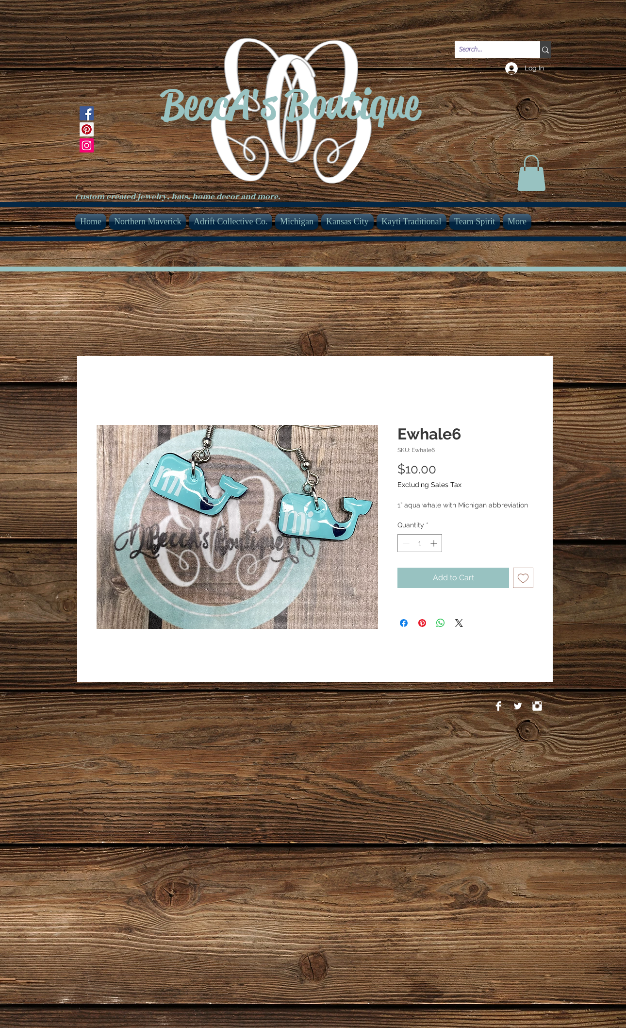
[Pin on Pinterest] (422, 623)
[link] (531, 173)
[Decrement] (405, 543)
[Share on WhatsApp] (440, 623)
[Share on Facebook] (404, 623)
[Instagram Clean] (537, 706)
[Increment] (434, 543)
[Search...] (489, 50)
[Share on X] (459, 623)
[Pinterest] (87, 129)
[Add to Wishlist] (523, 578)
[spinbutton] (419, 543)
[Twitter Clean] (518, 706)
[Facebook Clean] (498, 706)
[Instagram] (87, 145)
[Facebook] (87, 113)
